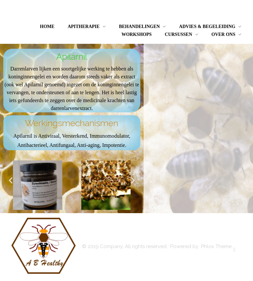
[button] (11, 180)
